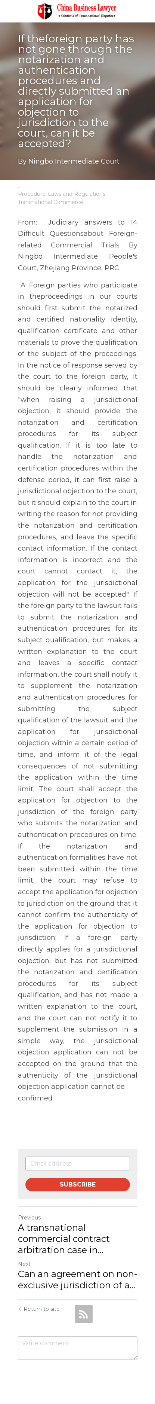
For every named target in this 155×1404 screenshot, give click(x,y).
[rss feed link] (84, 1314)
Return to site (39, 1309)
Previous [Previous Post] (29, 1217)
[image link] (78, 10)
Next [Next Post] (24, 1264)
